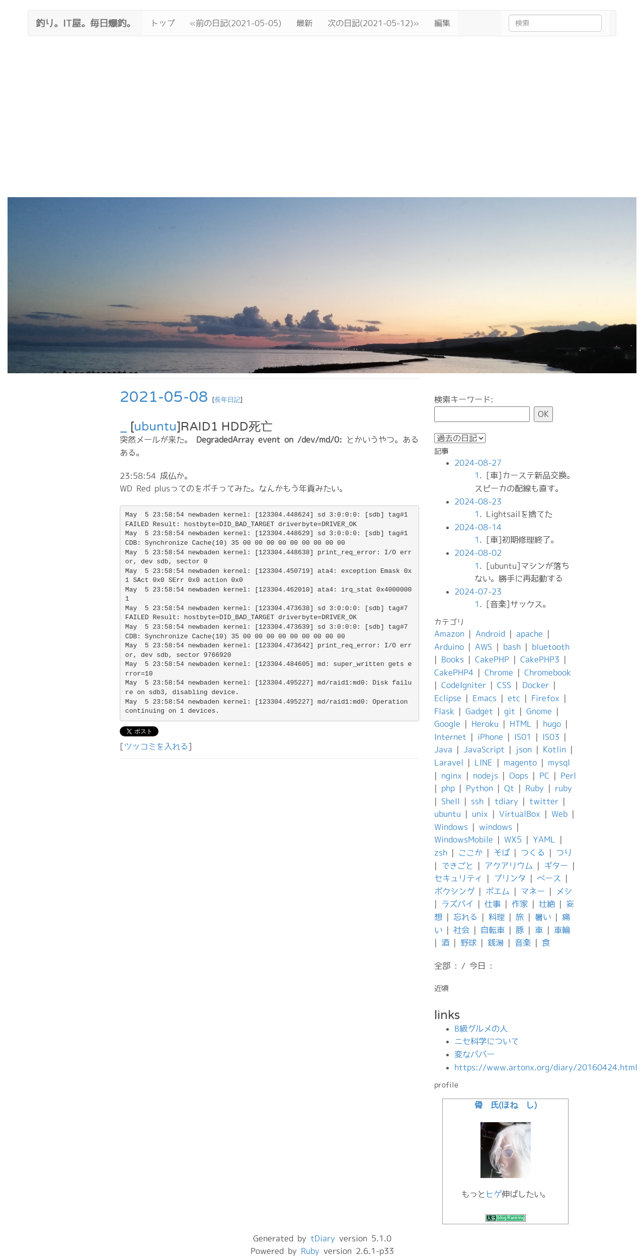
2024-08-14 (478, 527)
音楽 (523, 943)
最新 (304, 23)
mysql (559, 763)
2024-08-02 (478, 553)
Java (443, 749)
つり (564, 853)
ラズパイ (457, 904)
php (448, 788)
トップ (162, 23)
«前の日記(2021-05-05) (235, 23)
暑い (543, 917)
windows (495, 827)
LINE (483, 763)
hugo (552, 724)
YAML (544, 839)
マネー (533, 891)
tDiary (322, 1238)
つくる (533, 853)
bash (512, 647)
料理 (497, 917)
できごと (457, 866)
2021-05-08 (164, 397)
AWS (483, 647)
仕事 (493, 904)
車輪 (562, 930)
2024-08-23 (478, 501)
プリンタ (510, 878)
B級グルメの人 (481, 1029)
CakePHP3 (539, 659)
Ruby (534, 788)
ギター (556, 866)
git (509, 711)
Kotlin (554, 749)
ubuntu (155, 427)
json (524, 749)
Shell (450, 801)
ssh (477, 801)
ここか (470, 853)
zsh (440, 853)
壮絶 (547, 904)
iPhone (490, 737)
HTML (521, 724)
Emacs (484, 698)
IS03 (550, 737)
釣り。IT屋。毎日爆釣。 (85, 22)
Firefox (545, 698)
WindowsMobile (463, 839)
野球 (468, 943)
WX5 (513, 839)
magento (520, 763)
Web (559, 814)
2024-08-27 (478, 463)
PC (544, 776)
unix (480, 814)
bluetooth (551, 647)
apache (529, 634)
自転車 (492, 930)
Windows (451, 827)
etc (514, 698)
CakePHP (492, 659)
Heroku (485, 724)
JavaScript (484, 749)
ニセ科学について (486, 1041)
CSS (504, 685)
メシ (564, 891)
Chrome (499, 672)
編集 (442, 23)
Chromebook (547, 672)
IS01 (522, 737)
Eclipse (447, 698)
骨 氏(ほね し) (505, 1105)
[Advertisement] (322, 121)
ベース (549, 878)
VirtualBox (519, 814)
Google (447, 724)
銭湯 (496, 943)
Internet (450, 737)
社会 (461, 930)
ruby (563, 788)
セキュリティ (458, 878)
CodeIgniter (463, 685)
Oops (518, 776)
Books (452, 659)
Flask (444, 711)
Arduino (449, 647)
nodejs (485, 776)
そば (502, 853)
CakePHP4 (453, 672)
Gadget (479, 711)
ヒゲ (494, 1194)
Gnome (539, 711)
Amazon (449, 634)
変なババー (474, 1054)
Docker (535, 685)
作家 (520, 904)
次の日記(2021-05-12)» (373, 23)
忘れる (465, 917)
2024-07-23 (478, 592)
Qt (509, 788)
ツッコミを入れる (156, 746)
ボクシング (454, 891)
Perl (568, 776)
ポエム (498, 891)
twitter (543, 801)
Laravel (448, 763)
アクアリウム (509, 866)
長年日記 (227, 400)
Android (490, 634)
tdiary (506, 801)
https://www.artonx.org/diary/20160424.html (545, 1067)
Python (479, 788)
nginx (451, 776)
